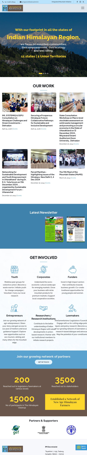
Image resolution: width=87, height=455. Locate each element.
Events (15, 129)
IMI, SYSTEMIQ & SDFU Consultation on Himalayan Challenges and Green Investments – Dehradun (14, 120)
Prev (4, 42)
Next (82, 42)
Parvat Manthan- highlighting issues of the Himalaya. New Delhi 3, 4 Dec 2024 (42, 176)
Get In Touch (43, 362)
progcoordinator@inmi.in (30, 2)
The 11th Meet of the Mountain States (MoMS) (71, 173)
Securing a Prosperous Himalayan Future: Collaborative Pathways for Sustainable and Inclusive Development (42, 120)
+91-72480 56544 (9, 2)
